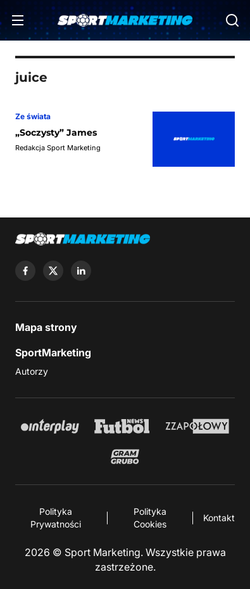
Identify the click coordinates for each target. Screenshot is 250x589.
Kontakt (219, 517)
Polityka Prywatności (55, 517)
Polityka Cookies (150, 517)
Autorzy (31, 371)
